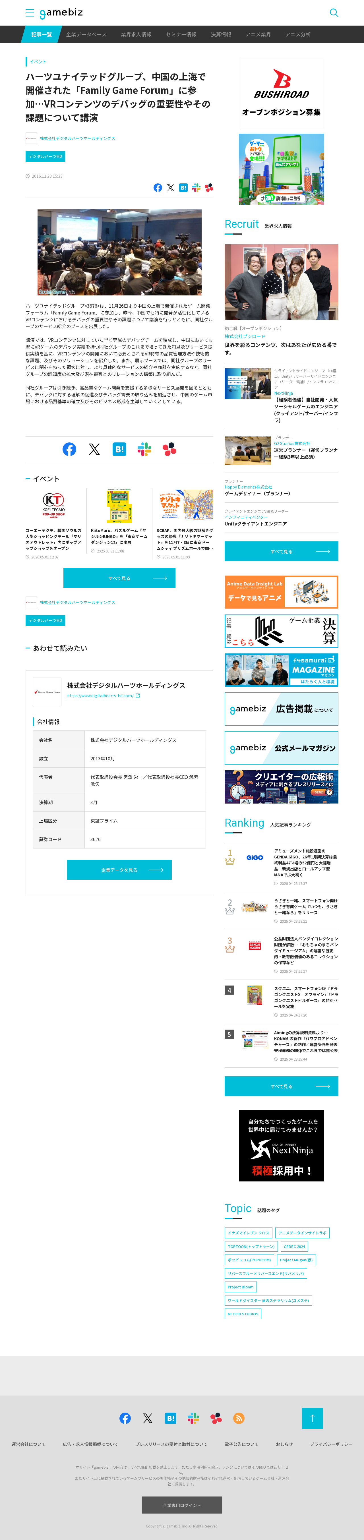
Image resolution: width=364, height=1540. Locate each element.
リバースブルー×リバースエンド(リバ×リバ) (266, 1273)
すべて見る (119, 578)
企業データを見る (119, 869)
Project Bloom (241, 1286)
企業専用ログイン (182, 1505)
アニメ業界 (258, 34)
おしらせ (284, 1444)
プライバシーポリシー (331, 1444)
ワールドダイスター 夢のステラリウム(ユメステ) (268, 1300)
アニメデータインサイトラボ (302, 1232)
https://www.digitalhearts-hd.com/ (103, 695)
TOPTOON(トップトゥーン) (251, 1246)
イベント (38, 62)
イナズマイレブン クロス (248, 1232)
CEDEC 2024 (294, 1246)
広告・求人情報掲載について (90, 1444)
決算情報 (221, 34)
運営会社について (29, 1444)
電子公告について (242, 1444)
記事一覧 (41, 34)
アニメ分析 (298, 34)
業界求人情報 (136, 34)
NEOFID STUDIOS (243, 1314)
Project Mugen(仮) (296, 1259)
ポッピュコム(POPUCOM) (249, 1259)
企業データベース (86, 34)
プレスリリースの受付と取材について (171, 1444)
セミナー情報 (181, 34)
